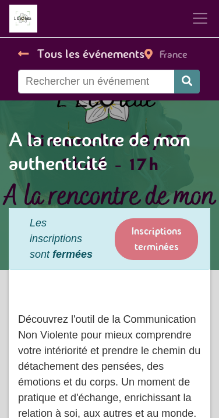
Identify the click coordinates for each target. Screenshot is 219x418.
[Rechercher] (187, 81)
